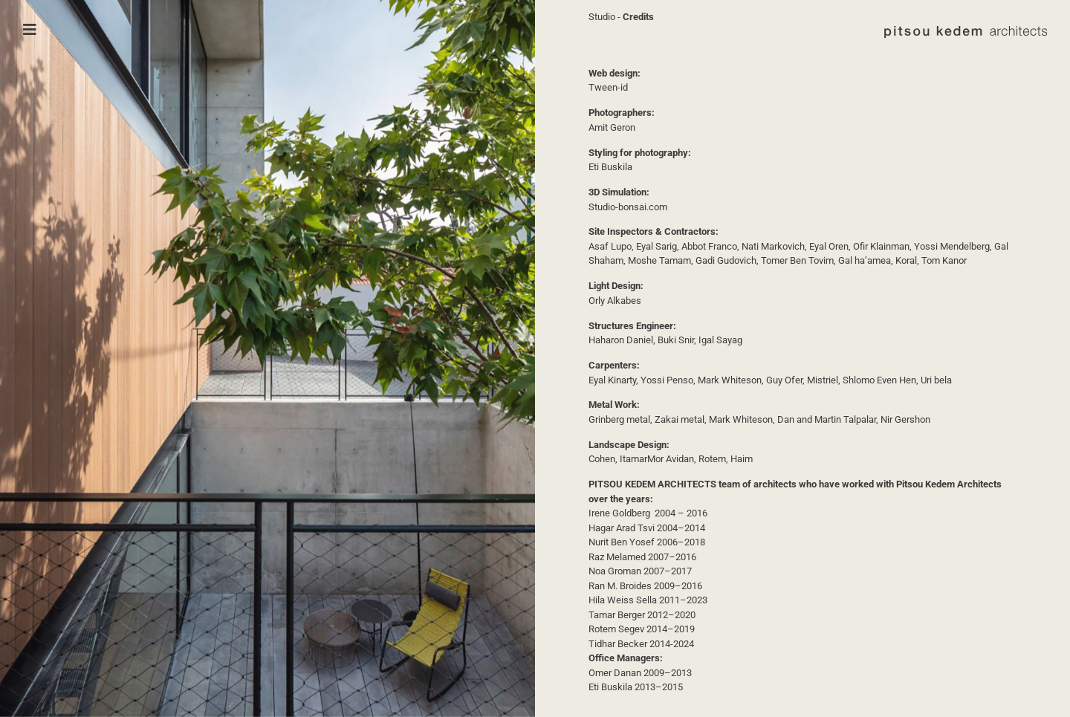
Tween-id (608, 87)
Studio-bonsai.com (627, 206)
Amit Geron (611, 127)
